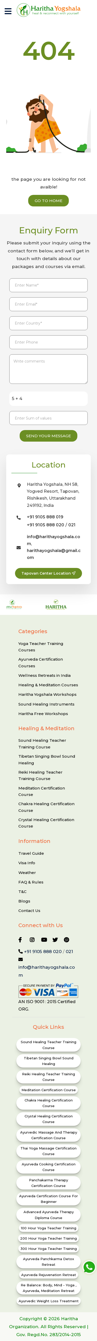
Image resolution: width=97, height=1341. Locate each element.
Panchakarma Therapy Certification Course (48, 1183)
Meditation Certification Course (41, 791)
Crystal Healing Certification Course (46, 823)
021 (72, 524)
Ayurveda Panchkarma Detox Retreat (48, 1262)
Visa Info (26, 862)
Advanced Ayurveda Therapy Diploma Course (49, 1215)
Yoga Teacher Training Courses (40, 647)
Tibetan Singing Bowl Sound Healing (46, 759)
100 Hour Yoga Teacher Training (48, 1228)
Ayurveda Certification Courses (40, 662)
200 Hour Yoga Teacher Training (48, 1238)
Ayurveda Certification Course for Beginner (48, 1199)
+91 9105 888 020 (45, 524)
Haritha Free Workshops (43, 713)
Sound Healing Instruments (46, 704)
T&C (22, 891)
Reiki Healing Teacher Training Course (40, 775)
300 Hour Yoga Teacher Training (48, 1249)
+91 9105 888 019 (45, 517)
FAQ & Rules (30, 882)
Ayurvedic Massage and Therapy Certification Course (48, 1135)
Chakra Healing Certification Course (46, 807)
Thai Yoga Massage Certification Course (48, 1151)
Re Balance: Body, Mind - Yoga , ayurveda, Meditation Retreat (48, 1288)
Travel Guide (31, 853)
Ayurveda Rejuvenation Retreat (48, 1275)
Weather (27, 872)
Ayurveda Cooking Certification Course (49, 1167)
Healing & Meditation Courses (48, 684)
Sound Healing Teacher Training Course (42, 743)
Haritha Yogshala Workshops (47, 694)
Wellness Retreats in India (44, 675)
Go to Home (48, 200)
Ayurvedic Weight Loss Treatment (49, 1301)
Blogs (24, 901)
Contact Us (29, 910)
